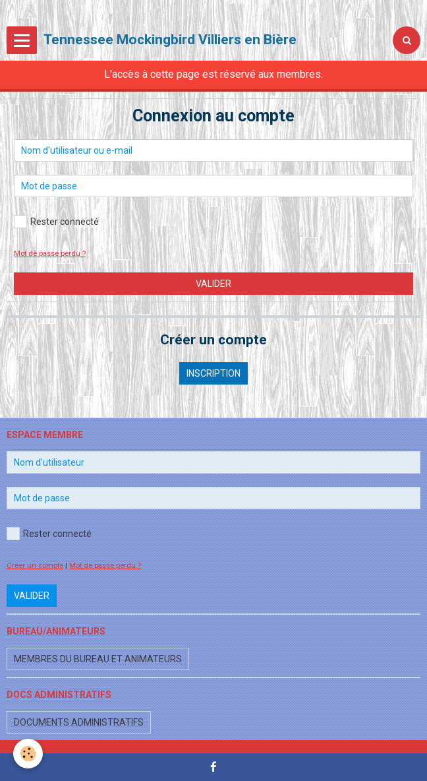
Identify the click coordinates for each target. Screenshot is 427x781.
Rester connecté (56, 221)
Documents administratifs (79, 722)
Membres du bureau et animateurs (98, 659)
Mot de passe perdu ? (50, 253)
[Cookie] (28, 753)
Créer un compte (35, 565)
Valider (213, 283)
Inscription (213, 373)
